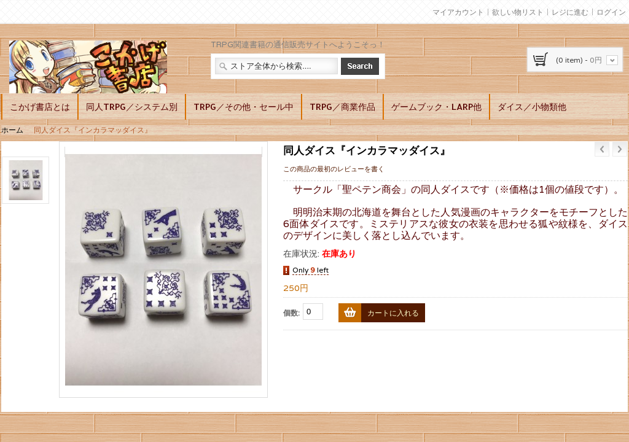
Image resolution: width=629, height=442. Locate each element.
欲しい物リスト (518, 12)
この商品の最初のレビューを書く (334, 169)
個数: (291, 312)
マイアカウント (458, 12)
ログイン (611, 12)
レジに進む (570, 12)
